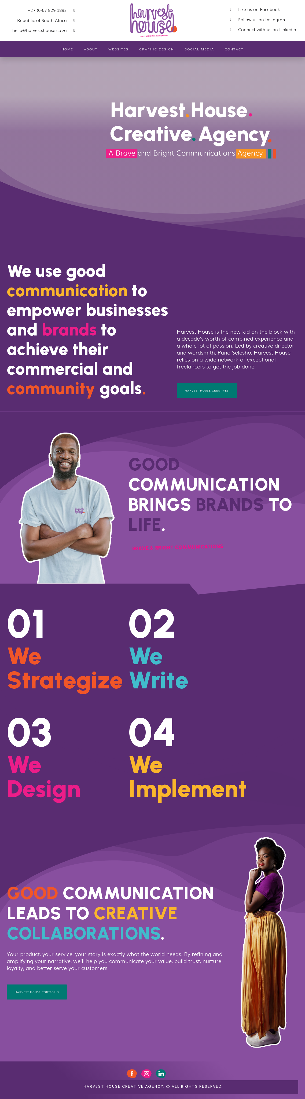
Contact (234, 49)
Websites (118, 49)
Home (67, 49)
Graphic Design (156, 49)
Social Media (199, 49)
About (91, 49)
